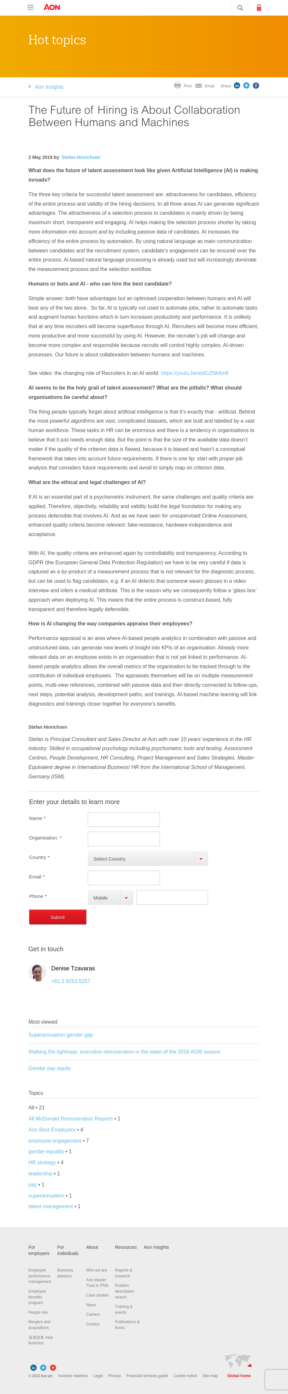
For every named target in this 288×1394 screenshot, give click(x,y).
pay (33, 1184)
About (92, 1247)
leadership (41, 1173)
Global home (239, 1376)
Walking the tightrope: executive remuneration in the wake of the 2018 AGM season (125, 1052)
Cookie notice (185, 1376)
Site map (210, 1376)
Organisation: (45, 837)
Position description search (124, 1291)
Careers (93, 1314)
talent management (51, 1206)
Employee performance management (40, 1276)
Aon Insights (49, 87)
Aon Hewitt (58, 7)
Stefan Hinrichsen (80, 157)
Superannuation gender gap (61, 1035)
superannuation (46, 1195)
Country (39, 857)
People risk (38, 1312)
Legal (98, 1376)
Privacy (114, 1376)
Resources (126, 1247)
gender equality (47, 1151)
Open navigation (30, 8)
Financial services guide (147, 1376)
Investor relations (73, 1376)
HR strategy (42, 1162)
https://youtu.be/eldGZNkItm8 (195, 373)
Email (210, 86)
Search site (237, 7)
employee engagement (55, 1141)
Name (37, 818)
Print (188, 86)
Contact (92, 1324)
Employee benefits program (37, 1297)
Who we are (96, 1270)
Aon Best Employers (53, 1129)
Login (264, 7)
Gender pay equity (50, 1068)
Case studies (97, 1295)
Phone (37, 896)
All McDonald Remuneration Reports (71, 1118)
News (91, 1305)
